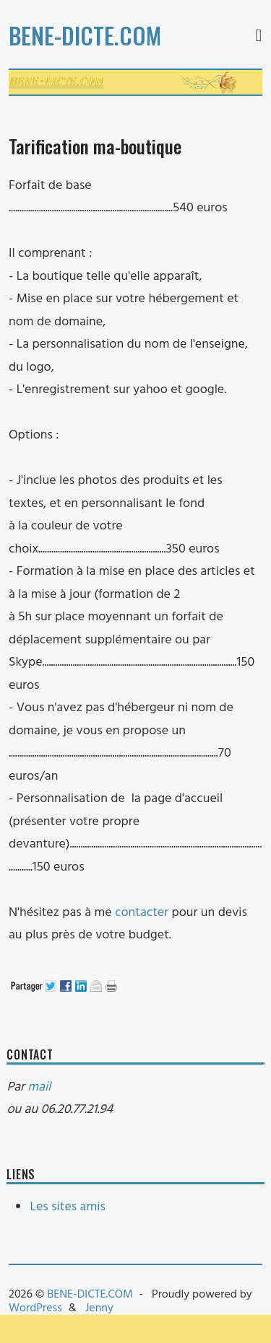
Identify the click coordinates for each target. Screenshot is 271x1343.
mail (39, 1087)
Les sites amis (67, 1207)
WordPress (35, 1308)
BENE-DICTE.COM (85, 35)
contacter (141, 912)
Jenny (99, 1308)
